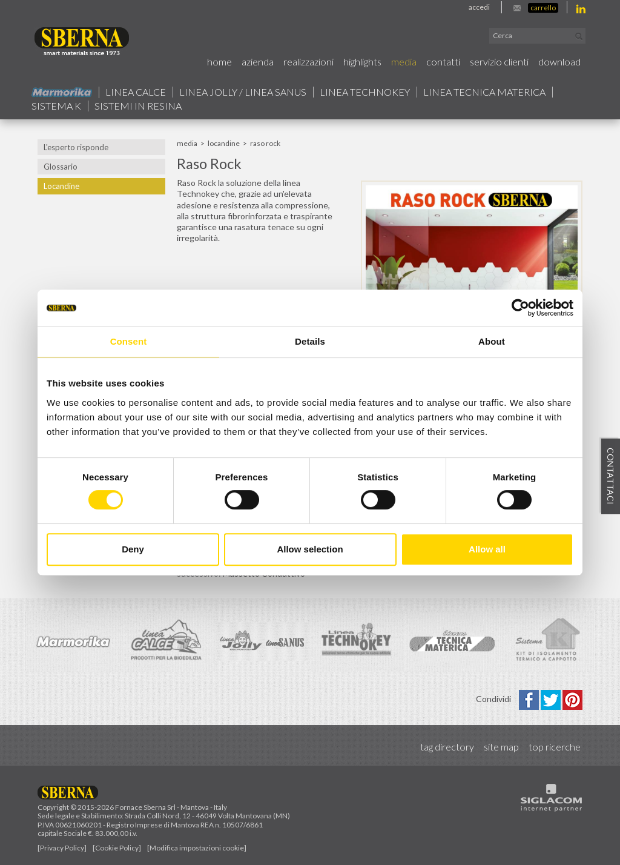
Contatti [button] (443, 61)
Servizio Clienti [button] (499, 61)
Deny (133, 549)
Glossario (61, 166)
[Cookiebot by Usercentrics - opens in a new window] (520, 308)
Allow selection (310, 549)
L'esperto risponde (76, 147)
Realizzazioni (308, 61)
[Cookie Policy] (117, 847)
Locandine (61, 186)
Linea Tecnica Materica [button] (484, 92)
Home (219, 61)
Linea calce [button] (135, 92)
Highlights (362, 61)
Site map (501, 746)
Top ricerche (555, 746)
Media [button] (404, 61)
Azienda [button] (258, 61)
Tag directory (447, 746)
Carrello (543, 7)
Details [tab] (310, 341)
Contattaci (610, 476)
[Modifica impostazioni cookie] (196, 847)
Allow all (487, 549)
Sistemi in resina (138, 106)
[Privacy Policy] (62, 847)
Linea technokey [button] (365, 92)
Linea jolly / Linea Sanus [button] (242, 92)
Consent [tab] (128, 341)
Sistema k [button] (56, 106)
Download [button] (559, 61)
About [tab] (491, 341)
